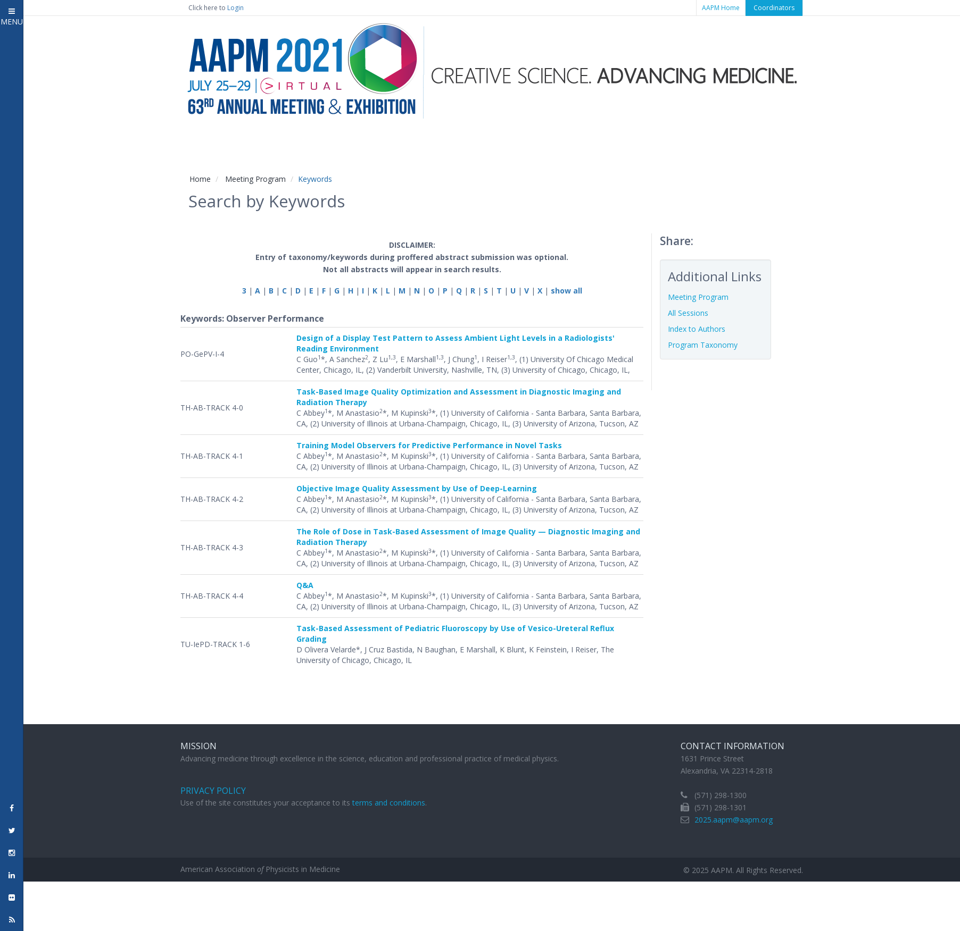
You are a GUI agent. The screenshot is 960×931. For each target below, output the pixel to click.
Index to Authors (696, 329)
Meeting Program (255, 179)
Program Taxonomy (703, 345)
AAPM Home (721, 7)
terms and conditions (388, 803)
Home (200, 179)
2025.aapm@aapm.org (733, 820)
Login (235, 7)
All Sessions (688, 313)
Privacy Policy (213, 790)
